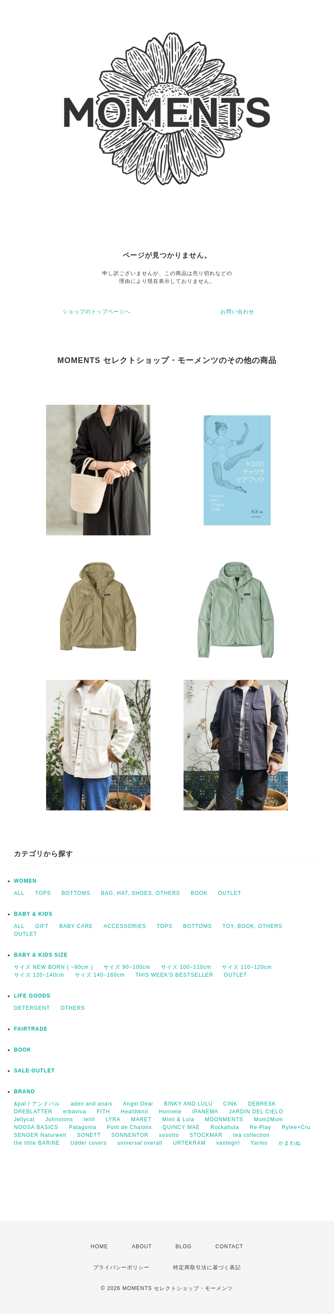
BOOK (198, 893)
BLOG (184, 1246)
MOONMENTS (224, 1119)
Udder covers (88, 1143)
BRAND (24, 1092)
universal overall (140, 1143)
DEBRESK (262, 1104)
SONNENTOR (129, 1135)
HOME (99, 1246)
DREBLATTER (33, 1112)
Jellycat (24, 1119)
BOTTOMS (76, 893)
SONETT (89, 1135)
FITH (103, 1112)
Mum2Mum (268, 1119)
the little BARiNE (37, 1143)
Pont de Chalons (129, 1127)
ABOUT (142, 1246)
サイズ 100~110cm (186, 967)
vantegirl (228, 1143)
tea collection (251, 1135)
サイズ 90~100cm (127, 967)
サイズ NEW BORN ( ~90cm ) (53, 967)
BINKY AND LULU (188, 1104)
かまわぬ (289, 1143)
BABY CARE (76, 926)
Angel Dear (138, 1104)
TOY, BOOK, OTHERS (253, 926)
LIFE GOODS (32, 996)
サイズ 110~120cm (247, 967)
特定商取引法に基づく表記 (207, 1267)
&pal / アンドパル (37, 1104)
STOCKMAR (206, 1135)
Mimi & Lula (178, 1119)
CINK (230, 1104)
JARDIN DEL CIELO (256, 1112)
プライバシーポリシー (121, 1267)
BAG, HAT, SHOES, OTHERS (140, 893)
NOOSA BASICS (36, 1127)
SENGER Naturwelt (40, 1135)
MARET (141, 1119)
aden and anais (91, 1104)
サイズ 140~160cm (100, 975)
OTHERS (72, 1008)
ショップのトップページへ (96, 312)
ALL (19, 893)
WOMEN (25, 881)
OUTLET (229, 893)
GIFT (42, 926)
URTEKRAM (189, 1143)
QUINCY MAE (181, 1127)
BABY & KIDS (33, 914)
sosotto (169, 1135)
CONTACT (229, 1246)
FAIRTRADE (31, 1029)
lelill (89, 1119)
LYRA (113, 1119)
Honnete (170, 1112)
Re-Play (260, 1127)
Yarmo (258, 1143)
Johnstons (59, 1119)
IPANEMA (205, 1112)
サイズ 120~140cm (39, 975)
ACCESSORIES (125, 926)
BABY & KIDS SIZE (41, 955)
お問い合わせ (237, 312)
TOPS (43, 893)
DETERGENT (32, 1008)
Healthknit (134, 1112)
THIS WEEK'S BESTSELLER (174, 975)
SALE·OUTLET (34, 1071)
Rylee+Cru (296, 1127)
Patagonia (82, 1127)
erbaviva (74, 1112)
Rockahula (224, 1127)
